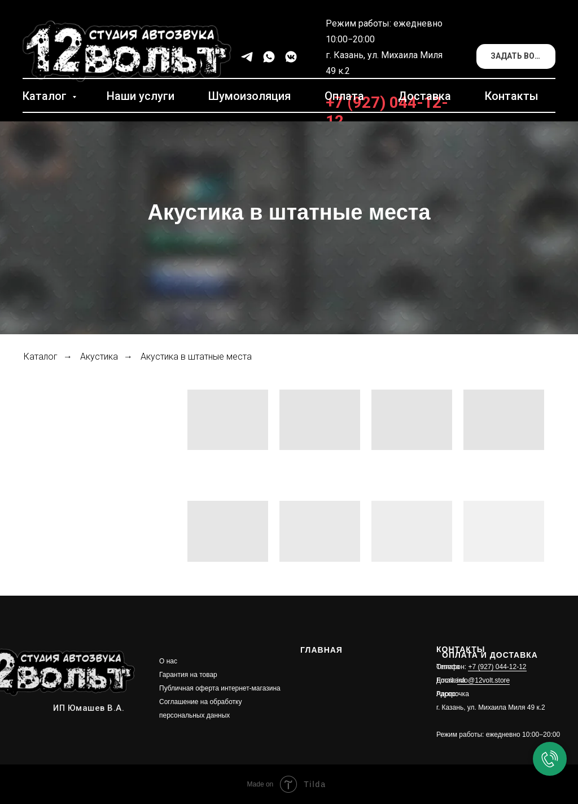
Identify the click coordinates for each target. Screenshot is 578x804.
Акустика (99, 356)
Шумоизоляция (249, 96)
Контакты (511, 96)
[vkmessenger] (291, 57)
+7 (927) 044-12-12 (497, 667)
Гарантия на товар (188, 675)
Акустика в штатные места (196, 356)
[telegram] (247, 57)
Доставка (424, 96)
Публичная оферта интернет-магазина (220, 688)
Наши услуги (140, 96)
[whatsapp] (269, 57)
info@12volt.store (483, 680)
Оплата (344, 96)
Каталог (46, 96)
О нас (168, 661)
